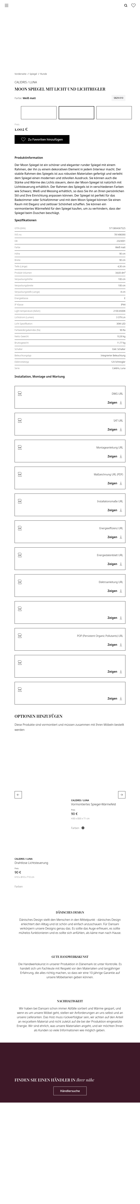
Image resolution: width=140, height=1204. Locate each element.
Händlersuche (70, 1091)
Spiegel (34, 73)
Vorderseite (21, 73)
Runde (43, 73)
